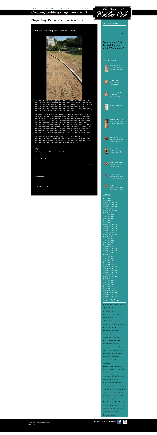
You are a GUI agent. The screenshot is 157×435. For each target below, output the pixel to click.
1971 (122, 376)
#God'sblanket (112, 308)
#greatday (116, 343)
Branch (116, 412)
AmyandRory (107, 395)
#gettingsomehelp (114, 340)
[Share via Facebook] (36, 158)
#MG (113, 311)
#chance (117, 327)
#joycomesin (107, 353)
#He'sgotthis (107, 311)
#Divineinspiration (119, 304)
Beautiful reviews (108, 402)
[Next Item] (122, 33)
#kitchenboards (117, 353)
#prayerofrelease (113, 356)
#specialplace (107, 363)
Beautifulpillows (120, 402)
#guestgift (106, 347)
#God (105, 308)
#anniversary (107, 324)
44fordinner (107, 379)
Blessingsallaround (116, 408)
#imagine (106, 350)
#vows (118, 373)
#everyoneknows (115, 334)
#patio (105, 356)
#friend (105, 340)
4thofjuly (115, 379)
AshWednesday (108, 399)
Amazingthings (107, 392)
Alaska (114, 386)
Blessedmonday (120, 405)
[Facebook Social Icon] (119, 422)
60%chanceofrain (108, 382)
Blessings (106, 408)
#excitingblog (117, 337)
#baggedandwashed (119, 324)
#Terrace (110, 318)
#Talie (105, 318)
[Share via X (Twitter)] (41, 158)
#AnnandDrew (107, 304)
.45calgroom (107, 376)
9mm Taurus (107, 386)
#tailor (120, 366)
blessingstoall (40, 152)
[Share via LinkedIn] (46, 158)
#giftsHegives (107, 343)
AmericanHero (118, 392)
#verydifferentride (109, 373)
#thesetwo (121, 369)
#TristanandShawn (109, 321)
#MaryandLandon (109, 314)
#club (113, 330)
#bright (111, 327)
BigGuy (105, 405)
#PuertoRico (120, 314)
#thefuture (112, 369)
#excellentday (107, 337)
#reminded (106, 360)
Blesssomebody (108, 412)
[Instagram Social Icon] (125, 422)
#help (121, 347)
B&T (115, 399)
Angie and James (118, 395)
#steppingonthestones (110, 366)
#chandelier (107, 330)
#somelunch (115, 360)
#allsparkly (119, 321)
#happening (114, 347)
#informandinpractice (116, 350)
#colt (117, 330)
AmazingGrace (121, 389)
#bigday (105, 327)
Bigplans (111, 405)
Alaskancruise (121, 386)
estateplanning (63, 152)
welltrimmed (52, 152)
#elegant (106, 334)
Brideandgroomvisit (109, 415)
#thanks (105, 369)
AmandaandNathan (109, 389)
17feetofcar (116, 376)
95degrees (118, 382)
